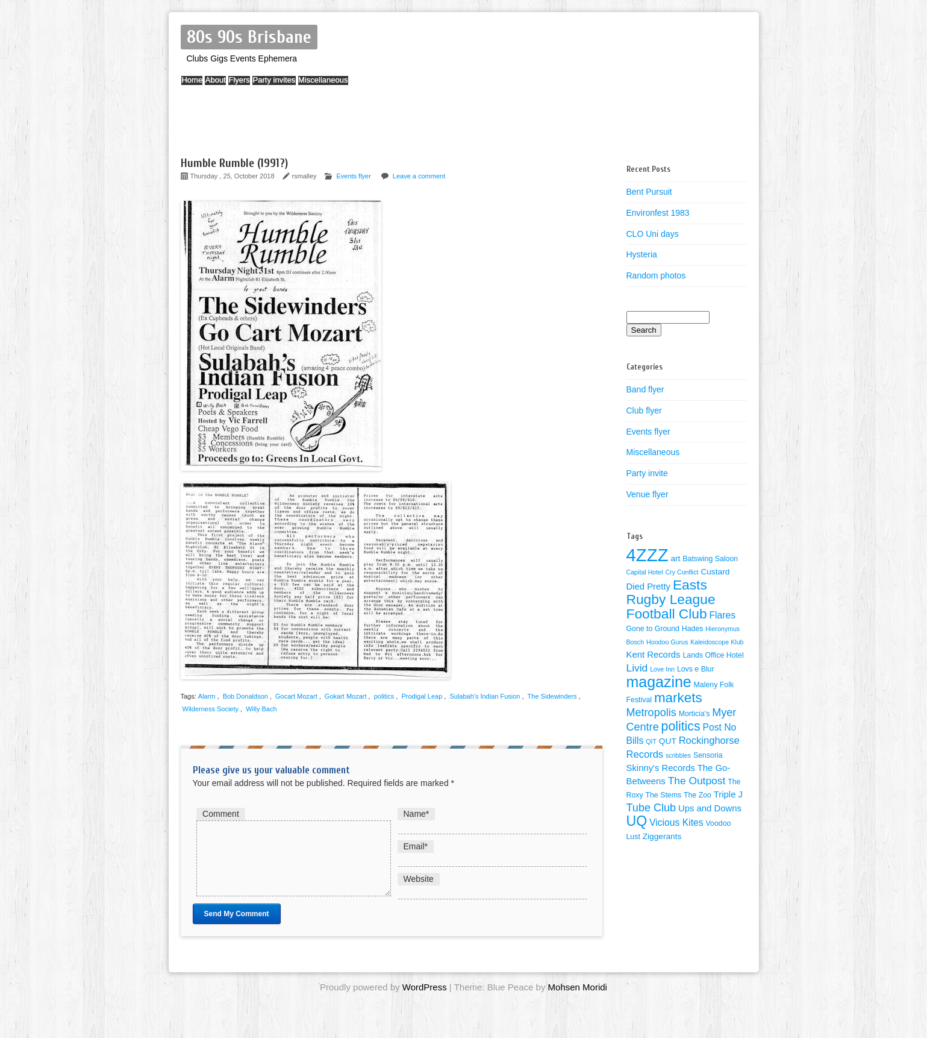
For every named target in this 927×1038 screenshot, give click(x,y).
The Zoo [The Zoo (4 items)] (697, 795)
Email (416, 846)
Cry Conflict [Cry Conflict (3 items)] (681, 572)
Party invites (314, 85)
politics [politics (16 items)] (681, 726)
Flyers (268, 85)
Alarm (207, 696)
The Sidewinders (552, 696)
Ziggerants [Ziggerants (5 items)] (662, 836)
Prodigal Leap (421, 696)
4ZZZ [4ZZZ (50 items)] (647, 555)
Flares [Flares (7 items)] (723, 615)
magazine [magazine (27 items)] (658, 681)
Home (197, 85)
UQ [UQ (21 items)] (637, 821)
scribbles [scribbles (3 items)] (678, 755)
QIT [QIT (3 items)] (651, 741)
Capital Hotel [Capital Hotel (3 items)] (644, 572)
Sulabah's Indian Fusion (484, 696)
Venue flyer (647, 494)
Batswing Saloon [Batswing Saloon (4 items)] (710, 559)
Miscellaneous (375, 85)
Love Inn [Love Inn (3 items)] (662, 669)
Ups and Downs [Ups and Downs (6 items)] (709, 808)
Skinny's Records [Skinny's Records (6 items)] (660, 768)
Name (416, 814)
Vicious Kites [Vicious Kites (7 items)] (676, 822)
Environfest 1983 (658, 213)
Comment (220, 814)
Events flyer (353, 176)
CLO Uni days (652, 234)
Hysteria (641, 254)
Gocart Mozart (296, 696)
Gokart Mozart (346, 696)
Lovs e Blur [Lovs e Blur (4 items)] (695, 669)
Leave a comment (419, 176)
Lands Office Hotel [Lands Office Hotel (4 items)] (712, 655)
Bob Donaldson (245, 696)
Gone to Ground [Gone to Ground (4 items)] (652, 628)
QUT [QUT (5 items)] (667, 741)
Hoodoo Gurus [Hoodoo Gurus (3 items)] (667, 642)
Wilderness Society (211, 708)
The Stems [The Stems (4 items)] (663, 795)
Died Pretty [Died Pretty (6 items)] (648, 586)
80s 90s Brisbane (249, 37)
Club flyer (644, 410)
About (233, 85)
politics (384, 696)
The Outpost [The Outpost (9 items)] (697, 781)
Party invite (647, 473)
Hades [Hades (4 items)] (693, 628)
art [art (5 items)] (675, 558)
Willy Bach (261, 708)
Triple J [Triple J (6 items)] (728, 794)
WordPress (424, 1001)
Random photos (656, 275)
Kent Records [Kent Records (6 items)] (653, 654)
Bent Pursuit (649, 192)
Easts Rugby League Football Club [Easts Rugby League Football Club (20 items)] (671, 599)
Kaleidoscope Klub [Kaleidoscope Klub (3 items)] (716, 642)
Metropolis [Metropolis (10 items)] (651, 712)
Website (419, 879)
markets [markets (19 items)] (678, 697)
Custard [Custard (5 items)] (715, 571)
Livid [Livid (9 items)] (637, 668)
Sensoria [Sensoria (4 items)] (708, 755)
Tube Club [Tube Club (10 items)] (651, 808)
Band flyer (645, 389)
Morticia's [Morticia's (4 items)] (694, 713)
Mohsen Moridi (577, 1001)
